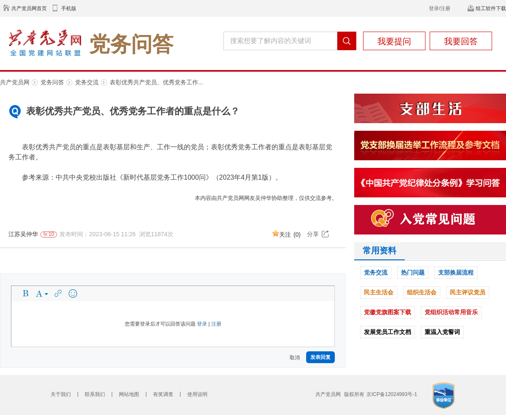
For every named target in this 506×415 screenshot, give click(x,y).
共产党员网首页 (29, 8)
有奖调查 (163, 394)
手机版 (68, 8)
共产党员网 (15, 82)
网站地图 (129, 394)
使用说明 (197, 394)
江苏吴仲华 (23, 234)
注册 (216, 324)
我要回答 (461, 41)
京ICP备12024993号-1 (391, 394)
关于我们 (61, 394)
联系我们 (95, 394)
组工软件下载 (491, 8)
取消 (295, 358)
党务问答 (52, 82)
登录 (202, 324)
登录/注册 (439, 8)
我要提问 (394, 41)
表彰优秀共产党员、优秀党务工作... (156, 82)
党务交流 (87, 82)
